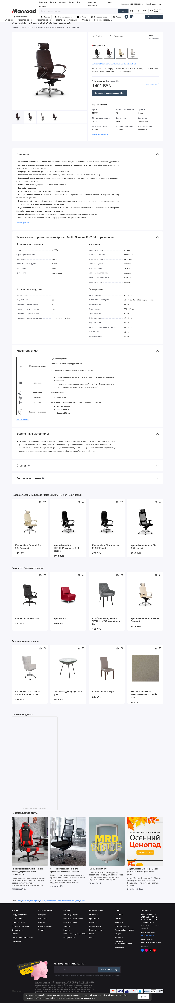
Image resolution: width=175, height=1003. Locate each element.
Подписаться (109, 969)
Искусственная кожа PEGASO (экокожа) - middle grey (144, 694)
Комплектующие (99, 17)
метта (82, 901)
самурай (75, 901)
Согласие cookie (44, 998)
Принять (143, 997)
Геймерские (16, 941)
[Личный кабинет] (131, 11)
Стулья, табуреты (63, 17)
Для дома (41, 922)
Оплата (71, 2)
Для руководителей (19, 915)
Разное (92, 938)
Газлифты (93, 922)
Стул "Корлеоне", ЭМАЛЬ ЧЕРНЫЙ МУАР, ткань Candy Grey (106, 621)
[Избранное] (144, 11)
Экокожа (92, 934)
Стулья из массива (45, 926)
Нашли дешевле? (152, 84)
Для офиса (42, 915)
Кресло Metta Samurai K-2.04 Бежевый (145, 619)
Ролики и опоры (95, 930)
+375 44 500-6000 (132, 4)
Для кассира (42, 919)
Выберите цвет (99, 46)
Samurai (25, 901)
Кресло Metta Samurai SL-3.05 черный (143, 546)
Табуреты (41, 930)
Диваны (66, 926)
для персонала (64, 901)
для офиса (34, 901)
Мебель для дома (70, 922)
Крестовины (94, 919)
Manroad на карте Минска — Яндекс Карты (34, 808)
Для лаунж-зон (17, 930)
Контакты (42, 6)
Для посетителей (18, 922)
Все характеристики (100, 134)
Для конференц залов (20, 926)
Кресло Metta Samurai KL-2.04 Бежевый (28, 546)
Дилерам (53, 2)
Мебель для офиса (70, 915)
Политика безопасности (124, 930)
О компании (43, 2)
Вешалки (66, 930)
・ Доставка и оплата (100, 63)
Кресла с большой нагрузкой (23, 938)
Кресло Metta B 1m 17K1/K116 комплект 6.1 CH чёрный (67, 548)
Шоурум (118, 934)
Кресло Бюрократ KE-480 (27, 618)
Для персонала (17, 919)
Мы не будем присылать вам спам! (70, 964)
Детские (15, 934)
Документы (119, 947)
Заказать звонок (154, 17)
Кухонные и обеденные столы (74, 934)
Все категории (21, 17)
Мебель (81, 17)
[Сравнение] (138, 11)
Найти (123, 11)
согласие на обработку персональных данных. (104, 975)
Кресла (45, 17)
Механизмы (93, 915)
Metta (150, 36)
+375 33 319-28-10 (149, 917)
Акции (117, 17)
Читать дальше (22, 223)
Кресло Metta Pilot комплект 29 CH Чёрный (106, 546)
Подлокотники (95, 926)
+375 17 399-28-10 (149, 920)
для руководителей (48, 901)
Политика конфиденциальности (123, 943)
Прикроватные (69, 938)
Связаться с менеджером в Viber (109, 93)
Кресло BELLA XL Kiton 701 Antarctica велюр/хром (28, 693)
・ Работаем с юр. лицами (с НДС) (122, 63)
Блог (78, 2)
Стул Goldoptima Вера (103, 691)
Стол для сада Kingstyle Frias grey (68, 693)
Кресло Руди (60, 618)
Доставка (62, 2)
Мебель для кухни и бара (73, 919)
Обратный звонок (147, 922)
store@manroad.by (147, 935)
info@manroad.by (153, 4)
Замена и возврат (122, 926)
